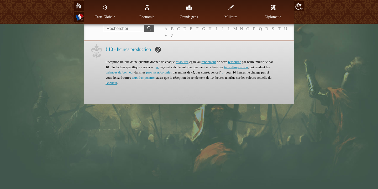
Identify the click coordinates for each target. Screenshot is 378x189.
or (157, 67)
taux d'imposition (236, 67)
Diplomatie (273, 12)
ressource (182, 62)
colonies (166, 72)
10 (298, 6)
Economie (146, 12)
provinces (153, 72)
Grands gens (189, 12)
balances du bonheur (120, 72)
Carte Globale (104, 12)
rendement (209, 62)
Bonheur (111, 83)
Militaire (230, 12)
